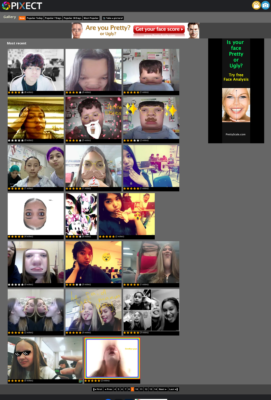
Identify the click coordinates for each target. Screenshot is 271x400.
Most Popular (91, 18)
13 (151, 389)
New (22, 18)
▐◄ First (97, 389)
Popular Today (35, 18)
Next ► (163, 389)
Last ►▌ (173, 389)
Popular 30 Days (72, 18)
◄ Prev (108, 389)
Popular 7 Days (53, 18)
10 (136, 389)
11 (141, 389)
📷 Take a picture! (113, 18)
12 (146, 389)
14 (155, 389)
